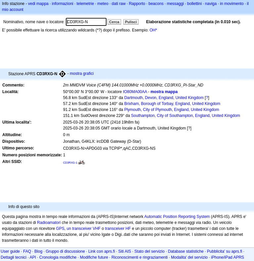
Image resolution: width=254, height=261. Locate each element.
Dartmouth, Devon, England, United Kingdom (164, 97)
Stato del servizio (149, 251)
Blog (38, 251)
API (32, 257)
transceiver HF (118, 228)
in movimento (231, 3)
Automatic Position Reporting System (177, 216)
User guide (10, 251)
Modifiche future (94, 257)
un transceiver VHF (83, 228)
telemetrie (85, 3)
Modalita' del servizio (189, 257)
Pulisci (131, 22)
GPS (60, 228)
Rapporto (137, 3)
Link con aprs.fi (101, 251)
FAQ (27, 251)
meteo (102, 3)
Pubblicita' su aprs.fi (224, 251)
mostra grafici (82, 73)
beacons (155, 3)
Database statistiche (186, 251)
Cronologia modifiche (58, 257)
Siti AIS (124, 251)
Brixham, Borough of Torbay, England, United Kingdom (172, 103)
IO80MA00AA (135, 91)
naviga (211, 3)
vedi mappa (38, 3)
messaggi (175, 3)
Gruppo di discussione (65, 251)
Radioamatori (49, 222)
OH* (153, 30)
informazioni (62, 3)
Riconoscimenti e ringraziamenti (139, 257)
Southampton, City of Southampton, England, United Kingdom (185, 115)
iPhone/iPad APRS (227, 257)
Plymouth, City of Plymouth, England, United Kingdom (171, 109)
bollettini (194, 3)
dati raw (119, 3)
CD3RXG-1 (70, 162)
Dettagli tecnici (13, 257)
